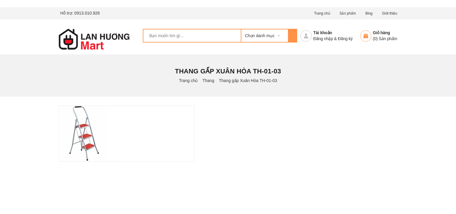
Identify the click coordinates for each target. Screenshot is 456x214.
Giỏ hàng (381, 32)
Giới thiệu (389, 13)
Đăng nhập (323, 38)
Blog (369, 13)
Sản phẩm (347, 13)
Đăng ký (345, 38)
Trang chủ (322, 13)
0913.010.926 (87, 13)
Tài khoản (322, 32)
